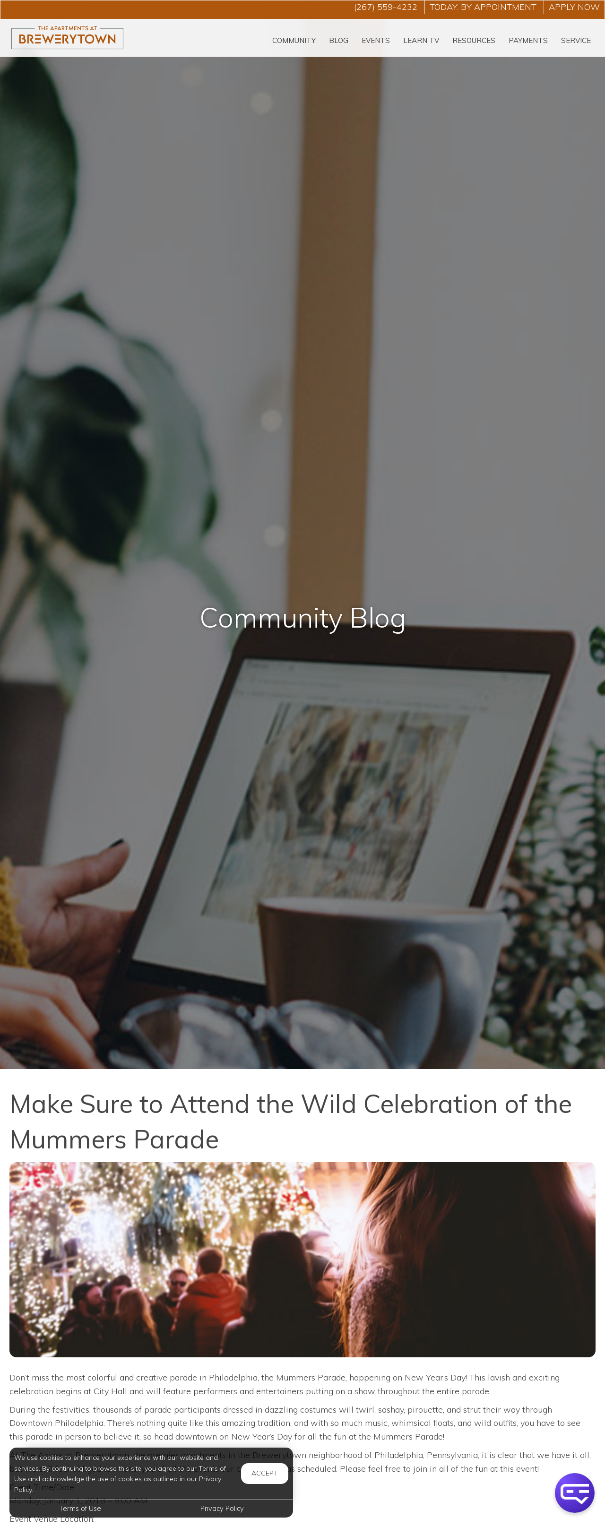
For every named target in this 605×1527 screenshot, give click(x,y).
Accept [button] (264, 1473)
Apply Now (574, 6)
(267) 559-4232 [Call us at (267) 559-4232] (385, 6)
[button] (575, 1493)
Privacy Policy (222, 1508)
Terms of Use (80, 1508)
